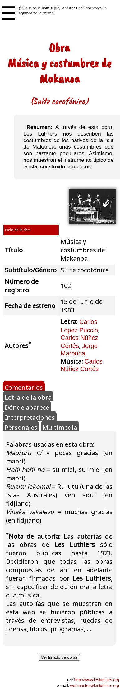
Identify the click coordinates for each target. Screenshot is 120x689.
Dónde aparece (27, 407)
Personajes (21, 427)
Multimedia (60, 427)
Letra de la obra (28, 397)
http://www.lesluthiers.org (96, 679)
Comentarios (24, 387)
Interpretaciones (30, 417)
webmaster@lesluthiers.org (94, 685)
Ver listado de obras (59, 657)
